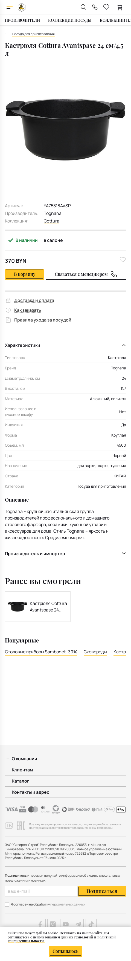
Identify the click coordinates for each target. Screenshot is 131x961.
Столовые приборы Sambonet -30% (41, 652)
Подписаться (101, 891)
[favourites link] (106, 7)
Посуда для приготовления (101, 486)
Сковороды (95, 652)
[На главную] (22, 7)
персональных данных (67, 904)
